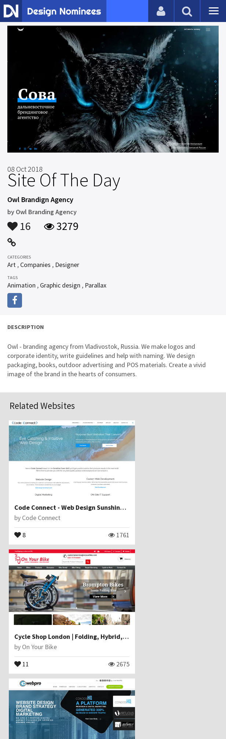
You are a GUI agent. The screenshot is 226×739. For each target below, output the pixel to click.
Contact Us (73, 696)
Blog (46, 696)
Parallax (95, 285)
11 (128, 520)
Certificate (109, 696)
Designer (67, 264)
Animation (21, 285)
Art (11, 264)
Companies (35, 264)
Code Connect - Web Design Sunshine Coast (79, 493)
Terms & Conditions (159, 696)
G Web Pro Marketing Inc (51, 607)
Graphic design (60, 285)
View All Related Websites (113, 665)
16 (19, 222)
